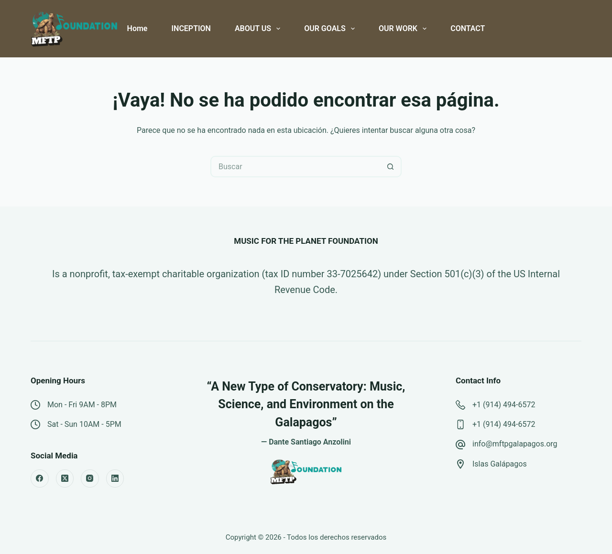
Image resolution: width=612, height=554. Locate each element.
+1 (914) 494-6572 (503, 404)
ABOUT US (259, 28)
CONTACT (467, 28)
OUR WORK (404, 28)
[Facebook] (40, 478)
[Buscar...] (295, 166)
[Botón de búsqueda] (391, 166)
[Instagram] (90, 478)
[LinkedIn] (115, 478)
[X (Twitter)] (65, 478)
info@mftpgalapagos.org (514, 443)
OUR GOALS (331, 28)
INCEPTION (190, 28)
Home (137, 28)
